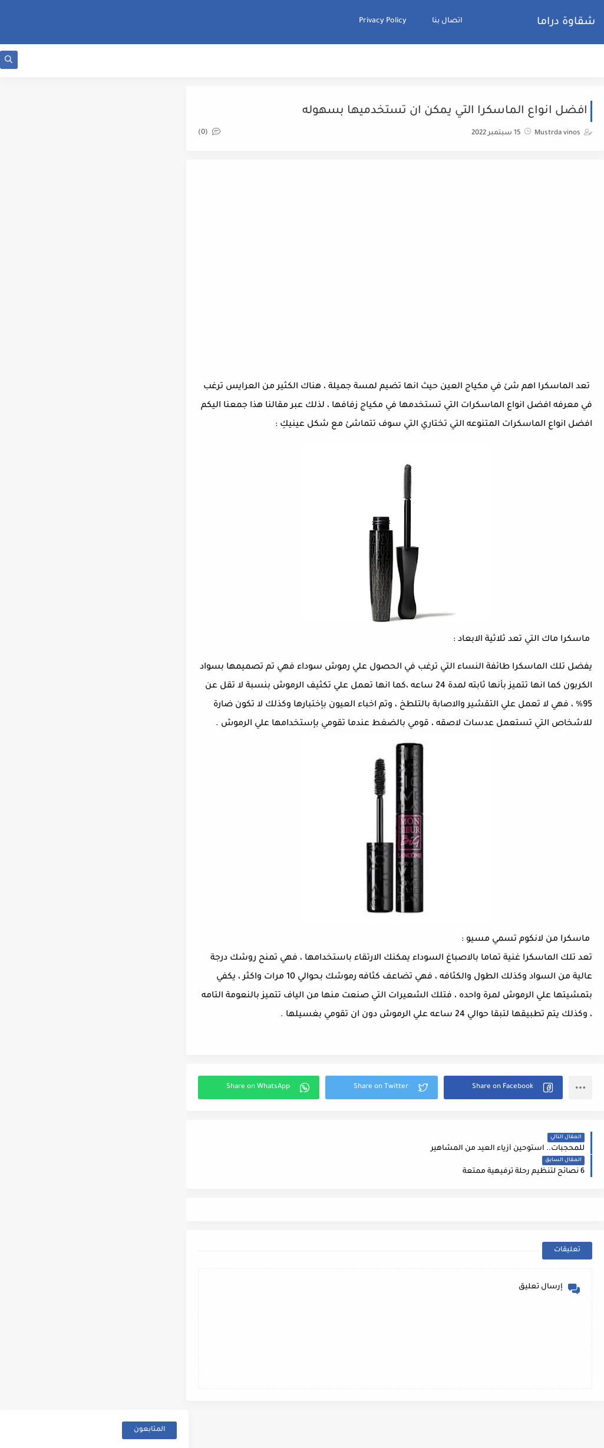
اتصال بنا (447, 21)
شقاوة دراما (566, 22)
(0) (220, 134)
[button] (505, 1108)
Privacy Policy (383, 21)
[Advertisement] (401, 268)
